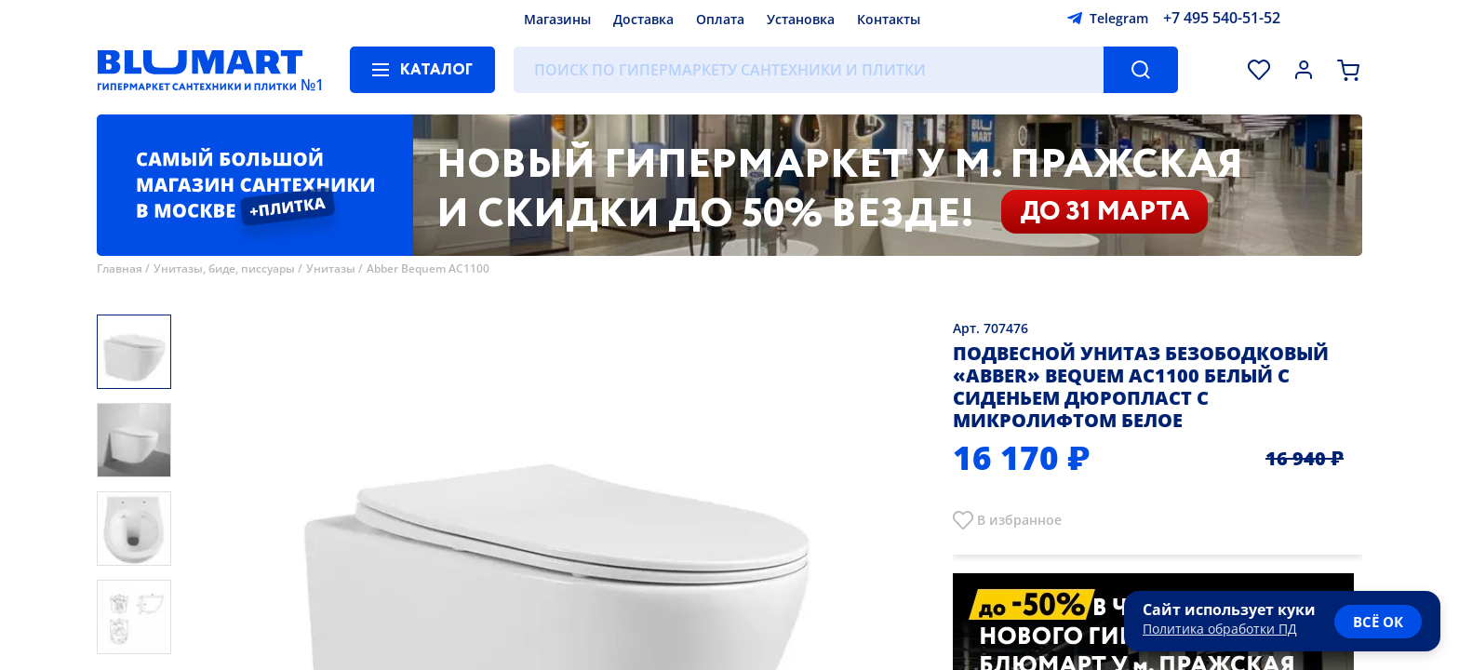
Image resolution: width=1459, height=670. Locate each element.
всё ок (1378, 621)
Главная (119, 268)
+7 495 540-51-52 (1221, 17)
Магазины (557, 19)
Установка (801, 19)
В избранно (1015, 520)
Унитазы (330, 268)
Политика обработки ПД (1220, 628)
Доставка (643, 19)
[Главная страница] (200, 69)
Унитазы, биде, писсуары (224, 268)
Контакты (888, 19)
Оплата (720, 19)
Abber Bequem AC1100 (428, 268)
